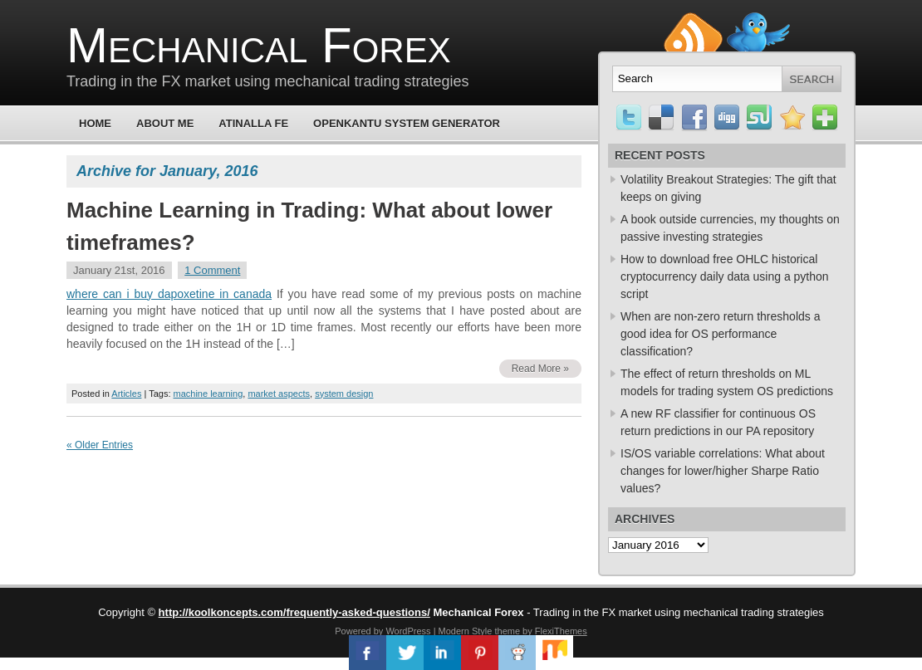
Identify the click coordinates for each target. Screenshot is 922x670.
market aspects (279, 394)
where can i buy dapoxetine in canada (169, 294)
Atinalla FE (253, 123)
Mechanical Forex (258, 45)
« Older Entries (99, 445)
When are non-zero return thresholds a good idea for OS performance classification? (720, 334)
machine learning (208, 394)
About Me (165, 123)
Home (95, 123)
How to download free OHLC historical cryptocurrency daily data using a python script (724, 276)
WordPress (407, 631)
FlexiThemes (561, 631)
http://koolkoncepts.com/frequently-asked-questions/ (294, 612)
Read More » (540, 368)
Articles (126, 394)
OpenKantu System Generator (406, 123)
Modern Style (466, 631)
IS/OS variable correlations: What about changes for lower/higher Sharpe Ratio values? (722, 471)
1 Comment (212, 270)
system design (344, 394)
